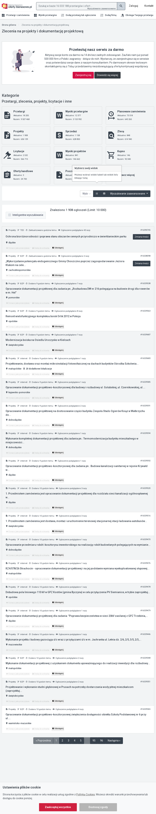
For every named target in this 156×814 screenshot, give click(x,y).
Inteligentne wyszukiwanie (27, 214)
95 (94, 740)
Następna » (114, 740)
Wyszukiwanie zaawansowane (101, 8)
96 (101, 740)
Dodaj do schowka (40, 248)
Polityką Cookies (85, 794)
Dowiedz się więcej (107, 75)
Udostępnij (58, 248)
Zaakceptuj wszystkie (58, 807)
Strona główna (9, 25)
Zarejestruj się (83, 75)
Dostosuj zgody (98, 807)
